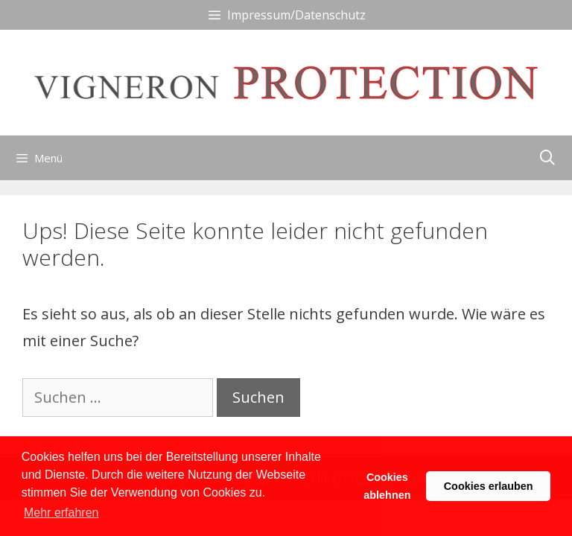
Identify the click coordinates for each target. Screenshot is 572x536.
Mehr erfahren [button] (61, 512)
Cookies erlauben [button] (488, 486)
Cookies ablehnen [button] (386, 486)
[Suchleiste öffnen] (547, 157)
